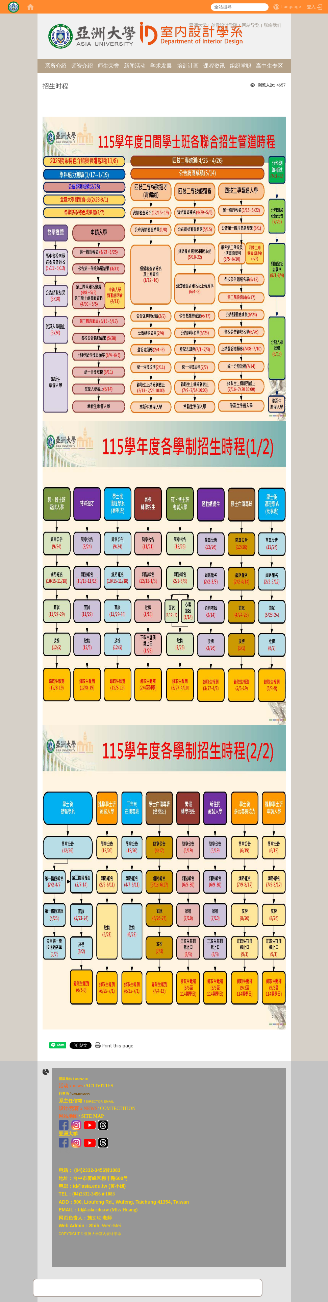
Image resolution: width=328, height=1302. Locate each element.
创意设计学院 (224, 25)
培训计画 (188, 66)
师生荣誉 (108, 66)
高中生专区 (269, 66)
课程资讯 (214, 66)
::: (185, 25)
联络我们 (272, 25)
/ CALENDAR (80, 1093)
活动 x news (71, 1085)
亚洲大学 (198, 25)
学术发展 (161, 66)
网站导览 (250, 25)
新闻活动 (135, 66)
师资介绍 (82, 66)
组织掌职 (240, 66)
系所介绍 (56, 66)
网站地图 (68, 1116)
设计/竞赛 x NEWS (78, 1108)
